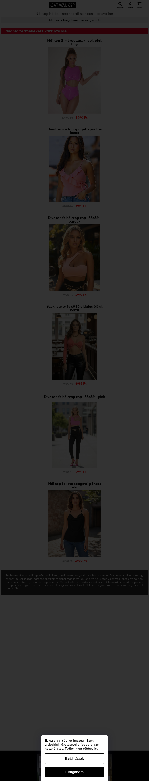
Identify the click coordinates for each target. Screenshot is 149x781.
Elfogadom (74, 772)
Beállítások (74, 759)
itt (96, 748)
